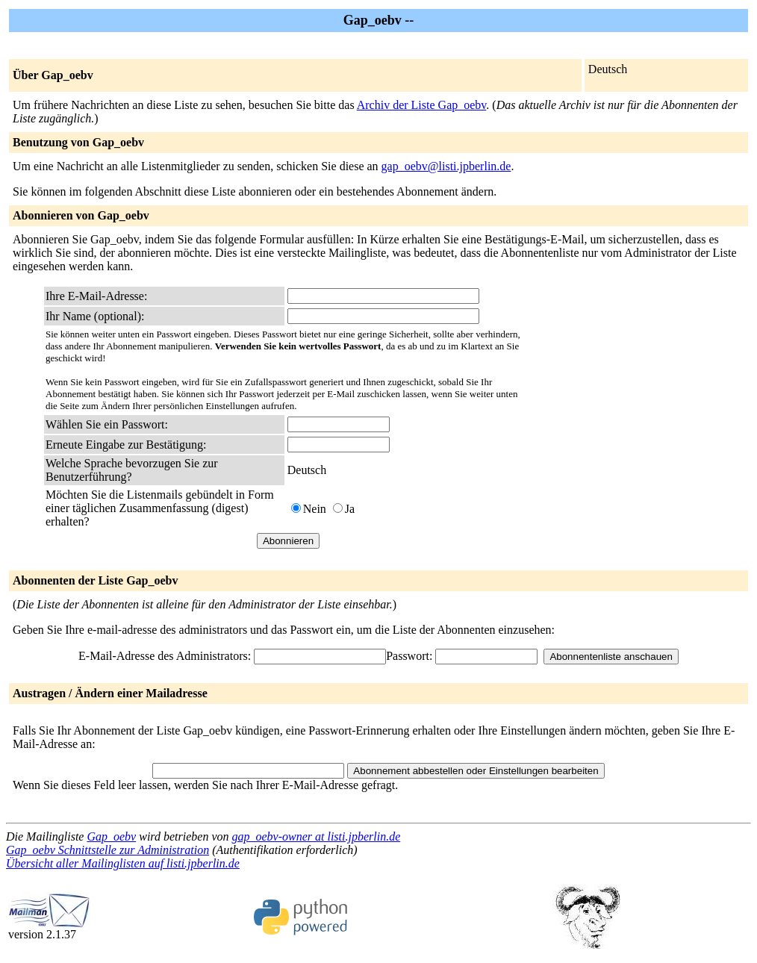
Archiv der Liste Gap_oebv (422, 105)
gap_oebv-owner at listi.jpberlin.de (315, 836)
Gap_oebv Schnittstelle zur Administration (107, 850)
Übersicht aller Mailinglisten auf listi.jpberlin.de (123, 863)
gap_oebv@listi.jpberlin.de (446, 166)
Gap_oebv (111, 836)
